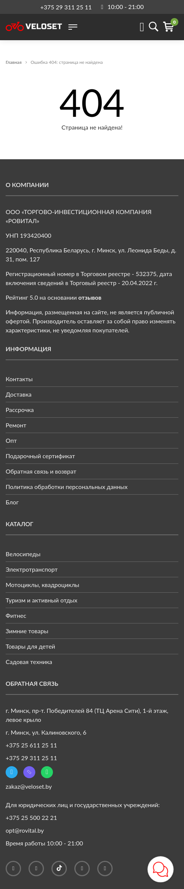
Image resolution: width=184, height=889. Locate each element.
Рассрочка (20, 409)
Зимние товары (27, 630)
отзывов (90, 297)
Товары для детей (30, 646)
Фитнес (16, 615)
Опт (11, 440)
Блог (12, 502)
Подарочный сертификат (40, 455)
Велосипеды (23, 553)
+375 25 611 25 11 (31, 745)
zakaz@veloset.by (29, 786)
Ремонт (16, 425)
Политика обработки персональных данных (67, 486)
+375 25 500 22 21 (31, 817)
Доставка (19, 394)
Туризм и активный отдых (41, 600)
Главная (14, 62)
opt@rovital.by (25, 830)
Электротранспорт (32, 569)
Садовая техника (29, 661)
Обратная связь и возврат (41, 471)
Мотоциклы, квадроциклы (42, 584)
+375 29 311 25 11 (66, 7)
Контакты (19, 378)
